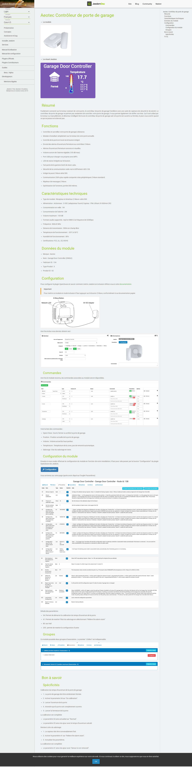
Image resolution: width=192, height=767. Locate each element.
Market (158, 4)
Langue (7, 14)
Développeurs (7, 76)
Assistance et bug (10, 36)
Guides (4, 68)
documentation (125, 284)
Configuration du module (174, 27)
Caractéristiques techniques (174, 18)
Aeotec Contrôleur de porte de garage (176, 12)
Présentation (9, 28)
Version (7, 20)
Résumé (167, 14)
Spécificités (170, 34)
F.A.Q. (166, 36)
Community (147, 4)
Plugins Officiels (8, 59)
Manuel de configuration (11, 54)
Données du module (171, 21)
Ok (96, 761)
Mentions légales (10, 82)
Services (5, 45)
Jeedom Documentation (12, 4)
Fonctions (167, 16)
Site (130, 4)
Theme (7, 9)
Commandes (170, 25)
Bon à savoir (168, 32)
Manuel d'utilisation (9, 50)
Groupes (168, 30)
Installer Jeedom (8, 41)
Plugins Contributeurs (10, 63)
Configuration (169, 23)
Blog (137, 4)
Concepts (7, 32)
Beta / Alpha (8, 73)
